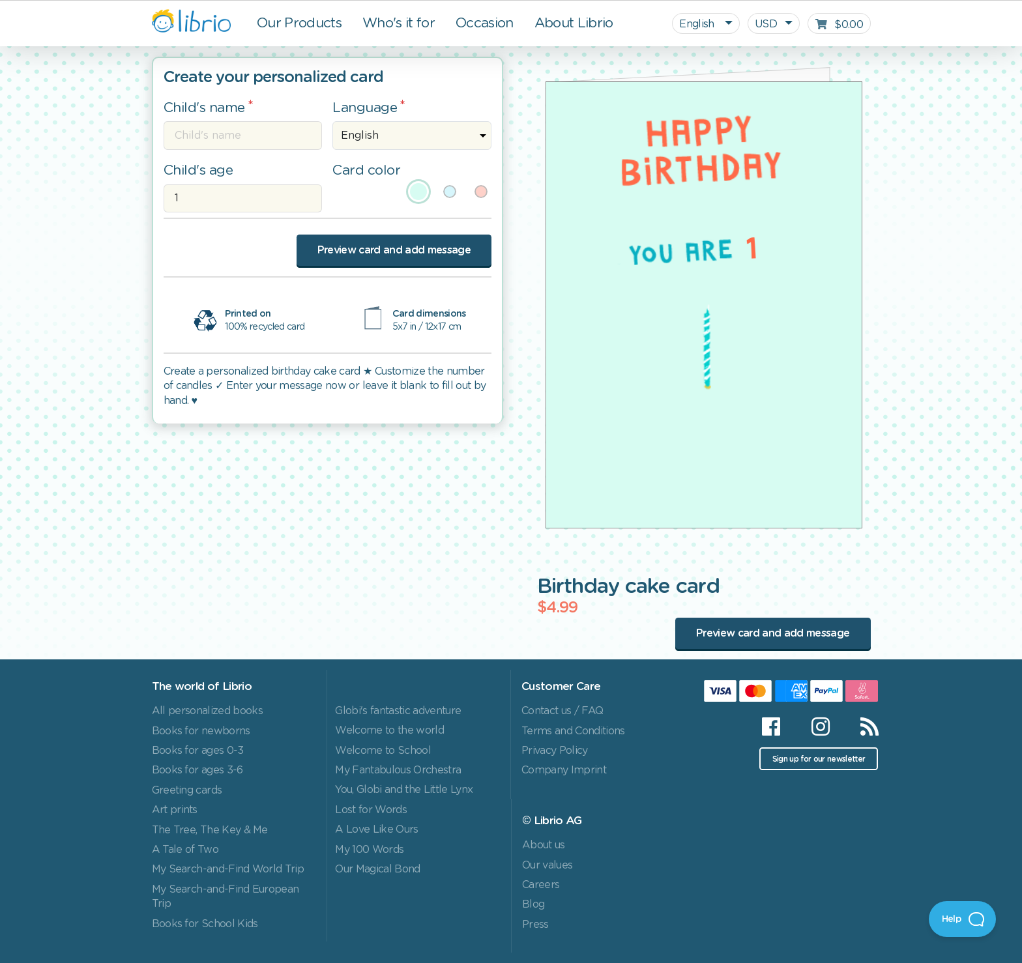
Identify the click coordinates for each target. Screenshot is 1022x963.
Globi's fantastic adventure (398, 711)
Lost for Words (371, 810)
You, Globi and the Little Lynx (404, 789)
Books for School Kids (205, 924)
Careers (540, 885)
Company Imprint (563, 770)
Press (535, 924)
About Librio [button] (573, 23)
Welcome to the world (389, 730)
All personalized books (207, 711)
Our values (547, 865)
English (698, 24)
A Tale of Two (185, 849)
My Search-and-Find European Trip (225, 896)
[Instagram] (820, 726)
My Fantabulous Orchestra (398, 770)
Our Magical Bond (377, 869)
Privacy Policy (554, 750)
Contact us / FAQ (562, 711)
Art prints (174, 810)
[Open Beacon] (962, 919)
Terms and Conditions (573, 731)
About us (543, 845)
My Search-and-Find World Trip (228, 869)
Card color (366, 170)
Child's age (198, 170)
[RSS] (861, 726)
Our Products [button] (299, 23)
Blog (533, 904)
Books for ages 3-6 (197, 770)
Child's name (204, 108)
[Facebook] (770, 726)
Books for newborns (201, 731)
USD (766, 24)
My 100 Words (369, 849)
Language (364, 108)
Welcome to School (383, 750)
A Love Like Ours (376, 829)
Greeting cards (187, 790)
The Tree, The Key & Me (210, 830)
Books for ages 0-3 (198, 750)
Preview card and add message (394, 250)
